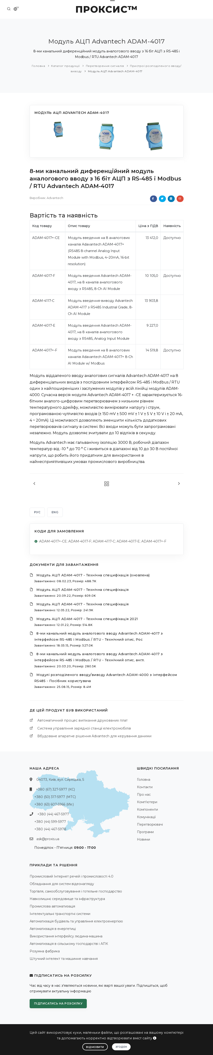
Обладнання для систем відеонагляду (62, 884)
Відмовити (95, 1047)
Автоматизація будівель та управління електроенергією (76, 921)
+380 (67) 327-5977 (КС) (55, 789)
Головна (38, 66)
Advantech (55, 198)
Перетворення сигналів (105, 66)
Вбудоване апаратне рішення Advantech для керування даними (94, 736)
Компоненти (147, 809)
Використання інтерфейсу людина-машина (66, 936)
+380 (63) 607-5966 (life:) (54, 804)
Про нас (144, 794)
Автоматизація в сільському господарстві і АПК (69, 944)
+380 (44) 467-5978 (50, 829)
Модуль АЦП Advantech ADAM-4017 (115, 71)
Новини (143, 839)
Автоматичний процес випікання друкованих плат (82, 720)
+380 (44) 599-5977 (50, 822)
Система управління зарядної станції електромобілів (84, 728)
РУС (37, 512)
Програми (145, 832)
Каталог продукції (65, 66)
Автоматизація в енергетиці (53, 929)
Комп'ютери (147, 802)
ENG (55, 512)
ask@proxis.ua (47, 839)
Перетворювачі (150, 824)
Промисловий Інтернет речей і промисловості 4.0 (71, 876)
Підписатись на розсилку (58, 1003)
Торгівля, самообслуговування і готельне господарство (76, 891)
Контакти (145, 787)
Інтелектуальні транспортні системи (60, 914)
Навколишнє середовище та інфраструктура (67, 899)
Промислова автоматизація (52, 906)
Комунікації (146, 817)
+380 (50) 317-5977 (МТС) (55, 797)
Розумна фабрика (45, 951)
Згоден (121, 1046)
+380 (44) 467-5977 (53, 814)
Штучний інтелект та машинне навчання (64, 959)
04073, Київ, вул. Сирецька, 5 (60, 779)
